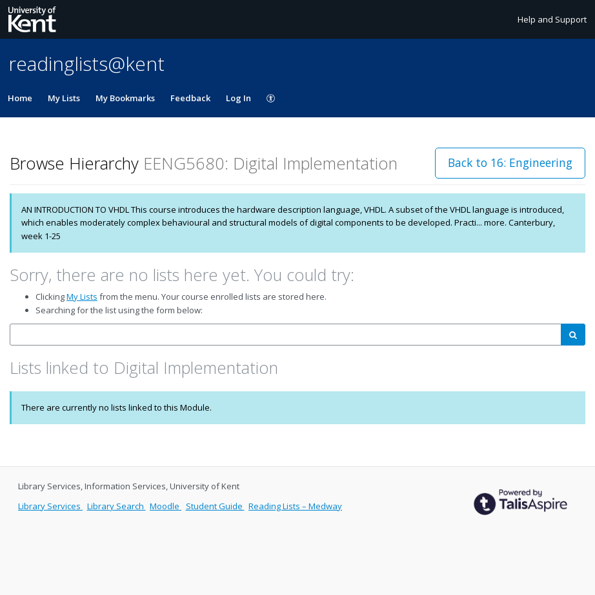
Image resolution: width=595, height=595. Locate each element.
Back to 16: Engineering (510, 162)
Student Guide (215, 506)
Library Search (116, 506)
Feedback (190, 98)
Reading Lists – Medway (295, 506)
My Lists (64, 98)
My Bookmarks (125, 98)
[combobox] (285, 335)
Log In (238, 98)
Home (20, 98)
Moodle (165, 506)
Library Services (50, 506)
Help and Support (552, 19)
